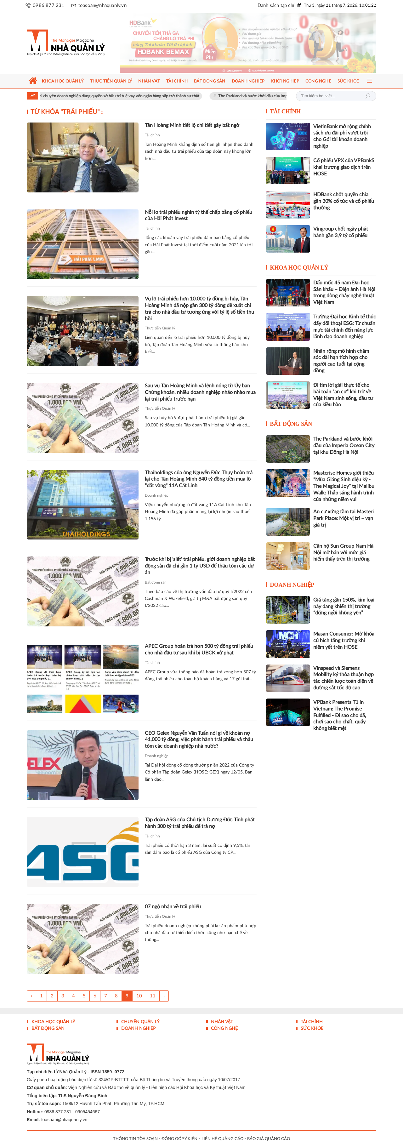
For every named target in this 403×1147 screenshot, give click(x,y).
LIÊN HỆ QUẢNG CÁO (222, 1139)
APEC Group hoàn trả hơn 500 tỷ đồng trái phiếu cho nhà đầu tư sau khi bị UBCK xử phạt (199, 649)
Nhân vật (221, 1022)
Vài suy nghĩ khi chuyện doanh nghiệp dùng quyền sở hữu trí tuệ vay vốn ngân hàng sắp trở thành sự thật (114, 96)
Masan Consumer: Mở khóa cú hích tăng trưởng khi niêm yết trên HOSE (343, 640)
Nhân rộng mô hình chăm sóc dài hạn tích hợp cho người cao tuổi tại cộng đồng (341, 361)
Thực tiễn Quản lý (160, 328)
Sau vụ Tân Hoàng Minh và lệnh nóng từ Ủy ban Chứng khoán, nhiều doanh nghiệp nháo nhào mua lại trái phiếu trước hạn (200, 392)
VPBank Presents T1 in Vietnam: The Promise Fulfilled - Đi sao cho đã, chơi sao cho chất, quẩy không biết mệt (339, 715)
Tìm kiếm (368, 96)
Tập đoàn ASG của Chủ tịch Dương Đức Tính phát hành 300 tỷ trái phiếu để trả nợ (200, 823)
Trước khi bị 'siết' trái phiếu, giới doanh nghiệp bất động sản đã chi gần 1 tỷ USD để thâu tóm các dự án (200, 566)
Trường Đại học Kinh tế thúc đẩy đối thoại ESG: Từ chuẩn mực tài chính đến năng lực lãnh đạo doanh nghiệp (344, 326)
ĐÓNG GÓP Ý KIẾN (179, 1139)
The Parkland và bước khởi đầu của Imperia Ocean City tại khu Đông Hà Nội (343, 446)
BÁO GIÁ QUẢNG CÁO (268, 1139)
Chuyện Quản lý (140, 1022)
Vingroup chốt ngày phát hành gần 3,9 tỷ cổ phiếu (340, 232)
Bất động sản (156, 582)
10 (139, 996)
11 (153, 996)
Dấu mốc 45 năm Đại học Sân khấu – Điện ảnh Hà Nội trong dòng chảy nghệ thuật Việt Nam (344, 292)
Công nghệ (224, 1028)
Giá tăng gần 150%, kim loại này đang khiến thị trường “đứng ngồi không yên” (343, 606)
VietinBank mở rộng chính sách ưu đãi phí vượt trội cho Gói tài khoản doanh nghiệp (342, 136)
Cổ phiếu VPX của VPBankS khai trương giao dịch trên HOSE (343, 167)
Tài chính (152, 135)
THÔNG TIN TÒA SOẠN (135, 1139)
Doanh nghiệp (156, 495)
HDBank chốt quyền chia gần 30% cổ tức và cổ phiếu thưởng (343, 201)
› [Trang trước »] (164, 996)
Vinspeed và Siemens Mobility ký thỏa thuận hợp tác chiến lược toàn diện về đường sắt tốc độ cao (343, 678)
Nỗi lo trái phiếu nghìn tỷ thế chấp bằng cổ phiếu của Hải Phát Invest (198, 215)
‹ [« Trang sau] (31, 996)
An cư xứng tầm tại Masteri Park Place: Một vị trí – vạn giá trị (343, 518)
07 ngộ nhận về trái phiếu (173, 906)
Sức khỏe (311, 1028)
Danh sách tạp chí (276, 5)
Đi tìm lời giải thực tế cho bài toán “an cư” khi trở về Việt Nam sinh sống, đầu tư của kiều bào (343, 395)
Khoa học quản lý (299, 268)
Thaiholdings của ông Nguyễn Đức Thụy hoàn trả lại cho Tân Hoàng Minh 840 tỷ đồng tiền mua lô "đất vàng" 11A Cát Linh (199, 479)
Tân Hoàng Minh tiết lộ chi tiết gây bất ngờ (192, 125)
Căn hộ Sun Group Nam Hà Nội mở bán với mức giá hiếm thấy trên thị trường (343, 553)
